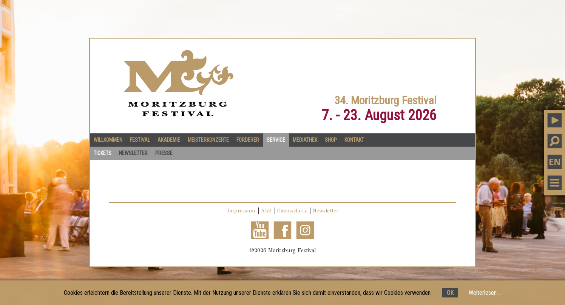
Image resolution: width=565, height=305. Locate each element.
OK (450, 292)
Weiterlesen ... (485, 292)
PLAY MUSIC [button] (554, 120)
